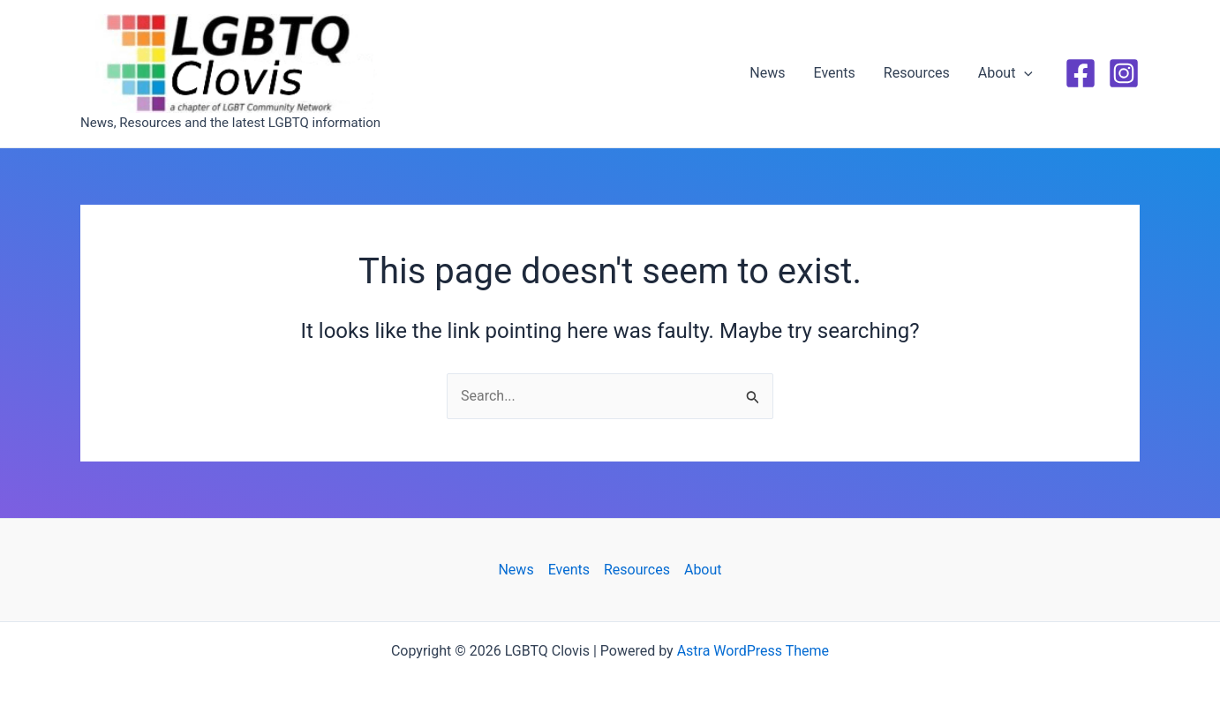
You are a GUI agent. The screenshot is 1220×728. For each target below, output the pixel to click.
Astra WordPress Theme (753, 650)
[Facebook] (1080, 73)
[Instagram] (1124, 73)
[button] (1024, 73)
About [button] (1005, 73)
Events (834, 72)
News (767, 72)
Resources (917, 72)
